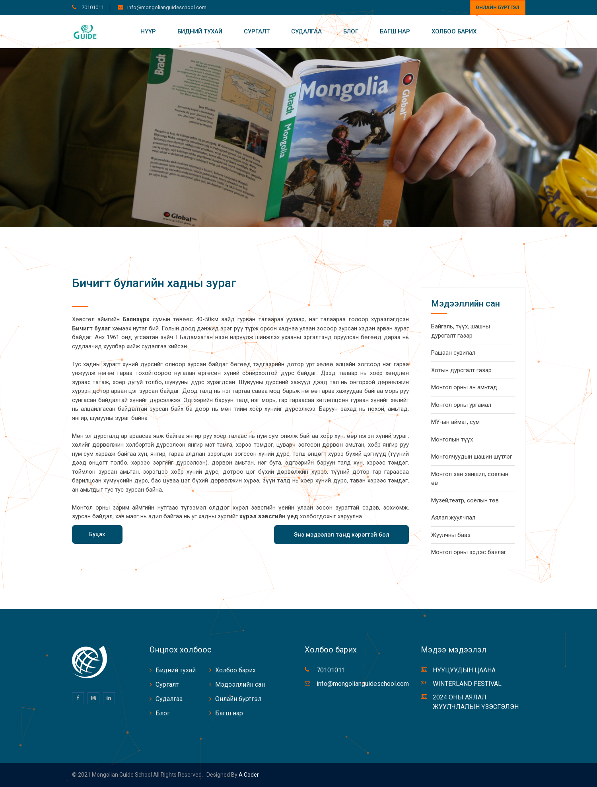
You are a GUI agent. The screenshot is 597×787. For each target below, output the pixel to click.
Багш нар (395, 31)
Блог (350, 31)
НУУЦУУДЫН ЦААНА (464, 670)
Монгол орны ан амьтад (464, 387)
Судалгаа (306, 31)
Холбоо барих (454, 31)
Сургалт (257, 31)
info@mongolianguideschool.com (166, 7)
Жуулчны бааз (451, 535)
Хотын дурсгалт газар (461, 370)
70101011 (92, 7)
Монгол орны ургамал (461, 404)
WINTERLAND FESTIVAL (467, 683)
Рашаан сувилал (453, 352)
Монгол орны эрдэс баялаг (468, 552)
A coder (248, 774)
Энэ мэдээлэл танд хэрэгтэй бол (341, 534)
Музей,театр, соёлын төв (465, 500)
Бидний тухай (199, 31)
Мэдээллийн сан (240, 684)
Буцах (97, 534)
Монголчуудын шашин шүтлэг (471, 456)
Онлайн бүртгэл (497, 7)
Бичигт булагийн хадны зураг (154, 283)
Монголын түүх (452, 439)
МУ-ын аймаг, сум (455, 422)
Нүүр (148, 31)
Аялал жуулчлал (453, 517)
